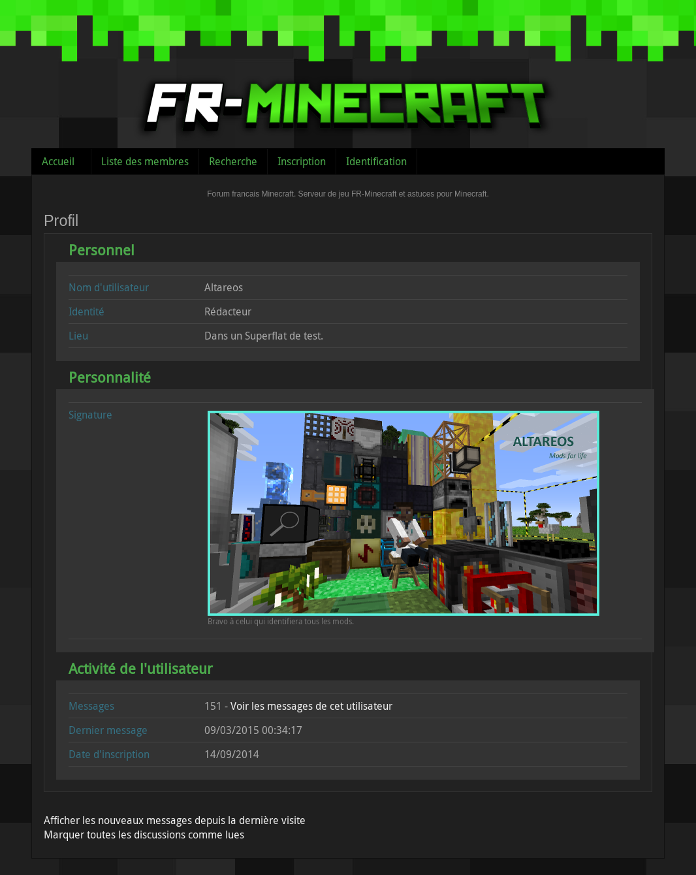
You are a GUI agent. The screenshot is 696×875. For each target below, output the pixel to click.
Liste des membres (145, 161)
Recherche (233, 161)
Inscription (301, 161)
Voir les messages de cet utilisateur (311, 706)
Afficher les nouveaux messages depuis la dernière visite (175, 820)
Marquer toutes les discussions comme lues (144, 834)
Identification (376, 161)
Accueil (58, 161)
